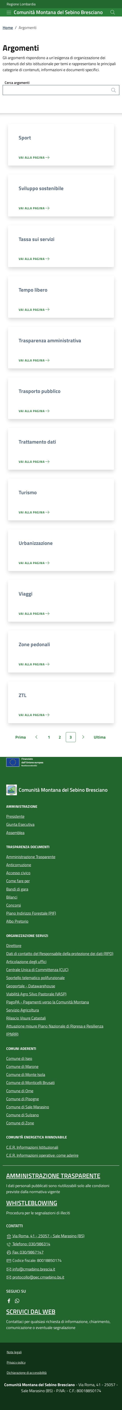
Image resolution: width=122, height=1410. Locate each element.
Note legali (14, 1352)
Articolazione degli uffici (26, 962)
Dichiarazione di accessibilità (27, 1372)
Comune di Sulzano (43, 1114)
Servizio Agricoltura (22, 1010)
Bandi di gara (17, 889)
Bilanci (11, 897)
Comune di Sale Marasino (48, 1106)
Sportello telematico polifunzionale (56, 977)
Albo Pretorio (37, 920)
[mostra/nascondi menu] (9, 12)
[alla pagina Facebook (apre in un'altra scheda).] (9, 1300)
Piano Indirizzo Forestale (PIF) (31, 913)
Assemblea (15, 833)
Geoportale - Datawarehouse (30, 986)
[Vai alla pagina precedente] (36, 737)
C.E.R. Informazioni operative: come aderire (42, 1155)
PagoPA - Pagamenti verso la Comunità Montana (61, 1001)
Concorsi (13, 905)
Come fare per (18, 881)
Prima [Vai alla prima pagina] (22, 738)
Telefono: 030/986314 (28, 1244)
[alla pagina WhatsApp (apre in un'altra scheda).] (17, 1300)
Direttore (13, 946)
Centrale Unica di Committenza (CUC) (37, 970)
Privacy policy (16, 1362)
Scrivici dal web (30, 1311)
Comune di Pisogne (43, 1098)
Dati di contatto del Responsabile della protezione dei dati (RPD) (59, 954)
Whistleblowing (31, 1203)
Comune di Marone (42, 1066)
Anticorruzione (18, 865)
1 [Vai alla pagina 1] (51, 738)
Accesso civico (18, 873)
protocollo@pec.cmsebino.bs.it (35, 1277)
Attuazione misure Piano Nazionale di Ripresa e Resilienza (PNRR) (54, 1030)
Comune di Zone (40, 1122)
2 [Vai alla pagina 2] (62, 738)
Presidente (15, 816)
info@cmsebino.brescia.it (30, 1269)
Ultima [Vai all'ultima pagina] (101, 738)
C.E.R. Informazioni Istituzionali (32, 1147)
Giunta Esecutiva (20, 824)
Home (8, 28)
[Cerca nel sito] (112, 12)
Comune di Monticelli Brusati (51, 1082)
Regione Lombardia (21, 4)
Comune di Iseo (39, 1058)
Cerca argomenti (17, 82)
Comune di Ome (40, 1090)
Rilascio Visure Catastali (26, 1018)
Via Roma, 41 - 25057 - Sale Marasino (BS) (61, 1235)
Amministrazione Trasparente (30, 857)
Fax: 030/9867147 (25, 1252)
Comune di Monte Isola (46, 1074)
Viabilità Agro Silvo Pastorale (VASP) (36, 994)
